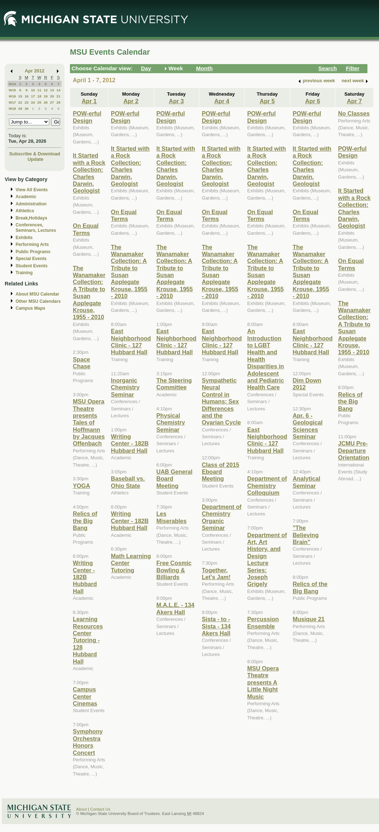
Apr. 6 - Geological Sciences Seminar (308, 426)
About (81, 809)
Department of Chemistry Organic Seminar (222, 517)
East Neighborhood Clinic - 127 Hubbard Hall (131, 341)
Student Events (31, 265)
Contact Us (100, 809)
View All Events (32, 189)
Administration (31, 203)
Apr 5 (267, 101)
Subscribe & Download (34, 153)
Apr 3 (176, 101)
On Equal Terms (86, 229)
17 (33, 96)
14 (59, 90)
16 (27, 96)
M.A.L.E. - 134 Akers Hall (176, 608)
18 (39, 96)
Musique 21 (309, 619)
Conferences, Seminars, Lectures (36, 227)
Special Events (31, 258)
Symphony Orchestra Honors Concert (88, 742)
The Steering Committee (174, 383)
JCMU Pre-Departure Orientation (353, 450)
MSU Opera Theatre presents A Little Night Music (263, 682)
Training (24, 272)
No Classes (354, 113)
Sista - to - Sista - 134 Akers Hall (216, 626)
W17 (12, 102)
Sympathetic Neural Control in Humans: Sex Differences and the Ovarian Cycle (221, 401)
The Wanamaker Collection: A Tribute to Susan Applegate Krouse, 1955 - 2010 (89, 293)
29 (20, 108)
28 (59, 102)
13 (52, 90)
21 (59, 96)
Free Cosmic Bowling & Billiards (174, 570)
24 (33, 102)
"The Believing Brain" (306, 534)
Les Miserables (172, 517)
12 (46, 90)
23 (27, 102)
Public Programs (33, 251)
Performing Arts (32, 244)
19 (46, 96)
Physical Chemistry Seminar (171, 422)
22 (20, 102)
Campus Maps (30, 308)
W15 (12, 90)
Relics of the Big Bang (85, 520)
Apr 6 (312, 101)
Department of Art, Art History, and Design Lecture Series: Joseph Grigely (267, 560)
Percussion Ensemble (263, 622)
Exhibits (24, 237)
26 (46, 102)
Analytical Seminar (306, 482)
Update (35, 159)
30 (27, 108)
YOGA (81, 485)
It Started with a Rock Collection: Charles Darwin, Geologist (89, 173)
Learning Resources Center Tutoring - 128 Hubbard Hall (88, 640)
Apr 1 (89, 101)
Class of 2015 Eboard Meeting (220, 471)
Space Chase (82, 362)
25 (39, 102)
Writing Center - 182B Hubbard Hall (85, 577)
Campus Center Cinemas (85, 696)
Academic (26, 196)
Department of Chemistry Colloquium (267, 485)
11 (39, 90)
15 (20, 96)
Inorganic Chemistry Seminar (125, 387)
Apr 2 (131, 101)
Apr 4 (221, 101)
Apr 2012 (35, 71)
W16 (12, 96)
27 (52, 102)
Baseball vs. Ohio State (128, 482)
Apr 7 (354, 101)
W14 (12, 84)
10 (33, 90)
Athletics (25, 210)
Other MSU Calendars (38, 301)
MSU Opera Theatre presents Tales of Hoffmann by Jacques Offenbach (89, 422)
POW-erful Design (87, 117)
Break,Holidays (31, 218)
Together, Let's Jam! (216, 573)
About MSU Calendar (37, 294)
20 (52, 96)
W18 (12, 108)
